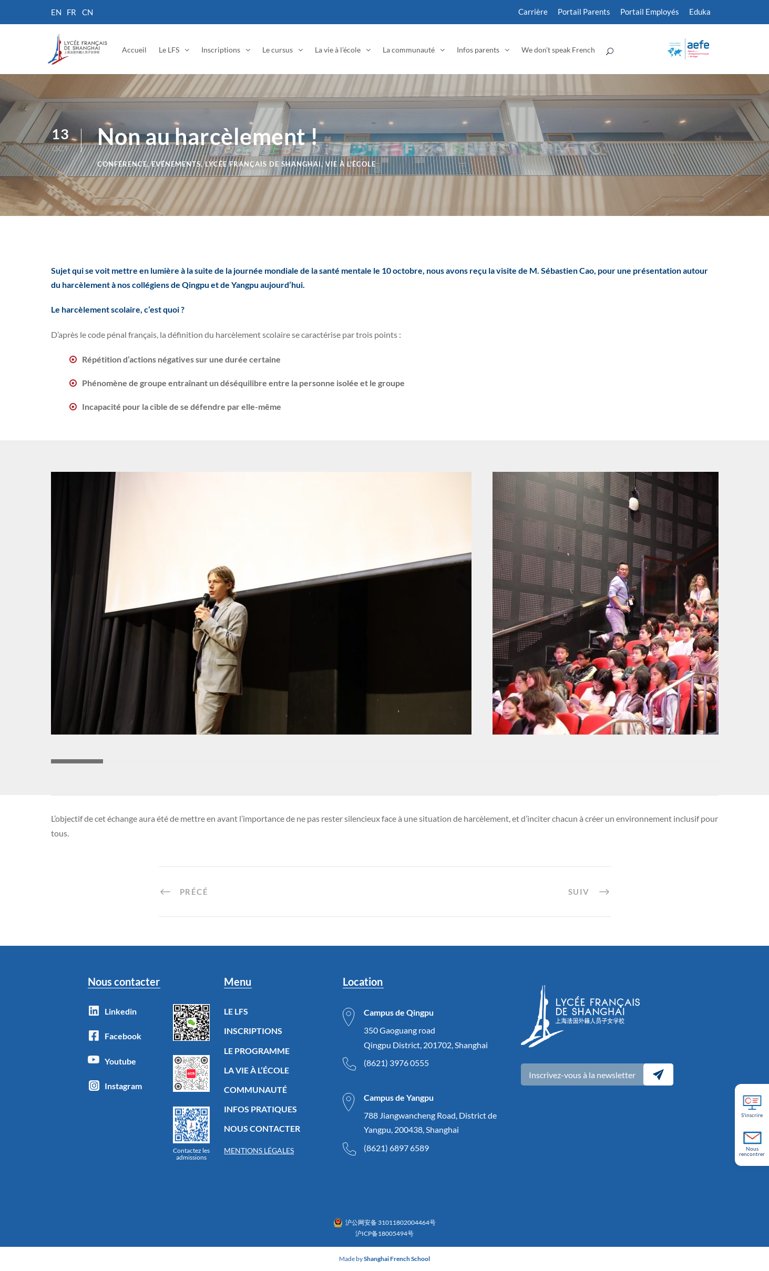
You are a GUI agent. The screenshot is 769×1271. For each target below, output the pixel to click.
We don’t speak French (558, 49)
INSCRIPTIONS (253, 1031)
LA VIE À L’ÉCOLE (256, 1070)
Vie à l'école (350, 164)
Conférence (122, 164)
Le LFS (169, 49)
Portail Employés (649, 11)
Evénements (176, 164)
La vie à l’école (338, 49)
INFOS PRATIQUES (260, 1109)
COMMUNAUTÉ (255, 1089)
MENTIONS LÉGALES (259, 1150)
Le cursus (277, 49)
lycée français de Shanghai (263, 164)
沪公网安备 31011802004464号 (390, 1222)
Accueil (134, 49)
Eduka (700, 11)
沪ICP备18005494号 (384, 1233)
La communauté (409, 49)
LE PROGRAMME (257, 1051)
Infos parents (478, 49)
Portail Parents (584, 11)
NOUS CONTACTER (262, 1128)
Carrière (533, 11)
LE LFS (236, 1011)
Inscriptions (220, 49)
